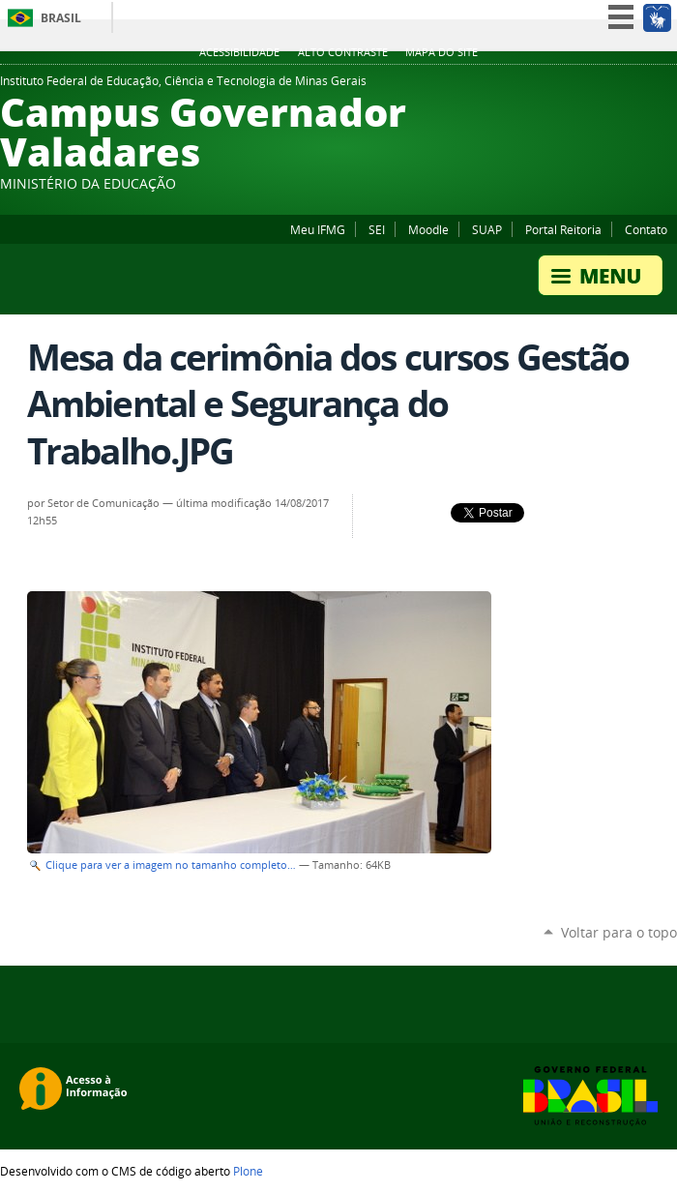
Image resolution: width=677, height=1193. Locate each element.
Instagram (619, 86)
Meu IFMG (317, 229)
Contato (646, 229)
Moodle (428, 229)
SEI (376, 229)
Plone (248, 1170)
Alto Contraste (343, 52)
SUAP (487, 229)
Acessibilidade (239, 52)
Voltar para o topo (619, 932)
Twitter (667, 86)
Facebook (570, 86)
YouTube (643, 86)
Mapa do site (441, 52)
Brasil (61, 18)
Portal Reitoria (563, 229)
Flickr (594, 86)
